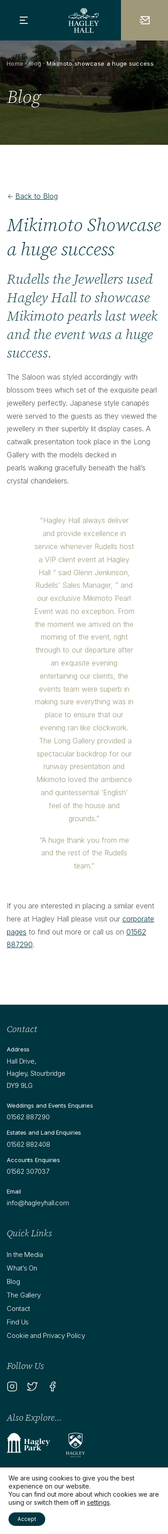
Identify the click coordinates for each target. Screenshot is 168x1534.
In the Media (25, 1254)
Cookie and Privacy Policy (46, 1335)
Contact (18, 1308)
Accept (26, 1519)
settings (98, 1502)
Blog (35, 63)
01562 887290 (28, 1117)
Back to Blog (32, 196)
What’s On (22, 1268)
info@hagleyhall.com (38, 1203)
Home (15, 63)
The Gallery (24, 1295)
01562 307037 (28, 1171)
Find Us (18, 1322)
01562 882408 (28, 1144)
